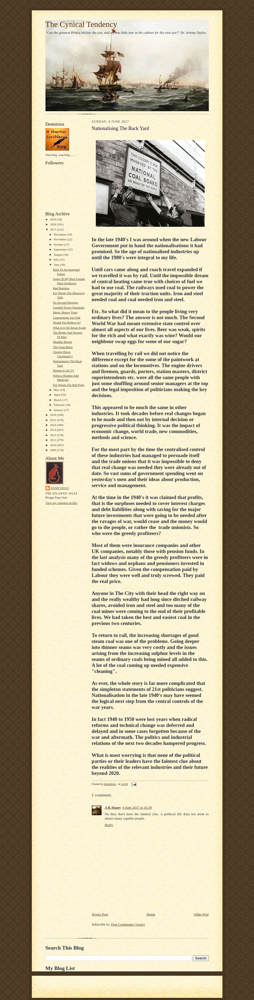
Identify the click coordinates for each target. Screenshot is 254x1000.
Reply (109, 825)
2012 (53, 435)
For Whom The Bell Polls (68, 384)
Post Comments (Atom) (128, 924)
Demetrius (60, 488)
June (57, 264)
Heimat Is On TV (63, 370)
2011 (53, 440)
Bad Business (61, 288)
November (60, 239)
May (57, 389)
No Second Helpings (65, 302)
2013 (53, 429)
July (56, 259)
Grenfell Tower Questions (68, 307)
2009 (53, 450)
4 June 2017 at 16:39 (137, 807)
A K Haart (113, 807)
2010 (53, 445)
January (59, 410)
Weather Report (62, 341)
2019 (53, 219)
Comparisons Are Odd (66, 317)
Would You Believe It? (67, 322)
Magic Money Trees (65, 312)
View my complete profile (61, 502)
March (58, 399)
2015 (53, 420)
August (58, 254)
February (59, 404)
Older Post (201, 914)
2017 (53, 229)
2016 (53, 414)
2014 (53, 425)
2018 (53, 224)
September (61, 249)
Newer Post (100, 914)
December (60, 234)
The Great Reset (63, 347)
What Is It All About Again (69, 327)
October (59, 244)
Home (150, 914)
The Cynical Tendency (81, 24)
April (57, 394)
